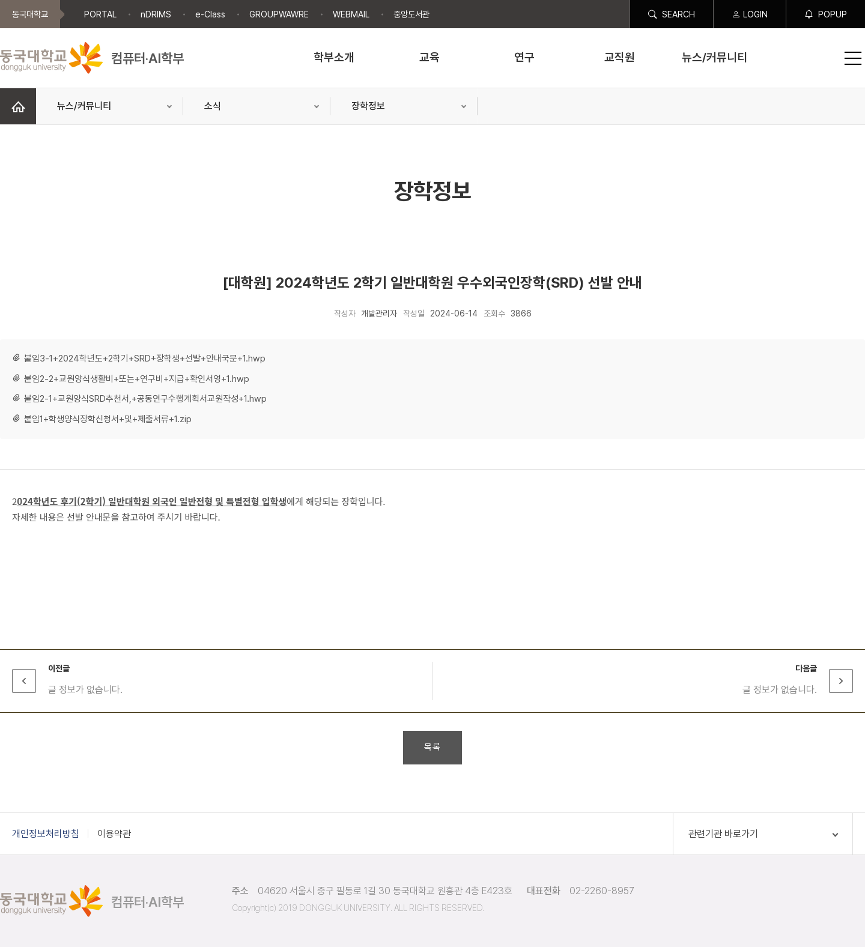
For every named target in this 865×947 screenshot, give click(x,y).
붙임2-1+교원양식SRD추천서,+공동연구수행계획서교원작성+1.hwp (145, 398)
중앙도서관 (411, 14)
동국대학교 (30, 14)
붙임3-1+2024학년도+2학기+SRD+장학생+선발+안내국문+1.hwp (145, 358)
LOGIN (750, 14)
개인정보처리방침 (45, 834)
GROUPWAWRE (279, 14)
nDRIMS (156, 14)
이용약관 (114, 834)
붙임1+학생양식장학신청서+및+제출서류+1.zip (108, 419)
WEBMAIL (351, 14)
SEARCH (671, 14)
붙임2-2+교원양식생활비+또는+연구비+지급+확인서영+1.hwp (136, 379)
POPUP (825, 14)
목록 (432, 747)
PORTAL (100, 14)
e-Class (210, 14)
